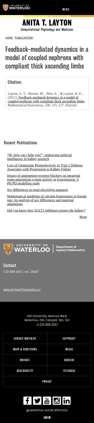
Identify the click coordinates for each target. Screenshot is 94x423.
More (83, 217)
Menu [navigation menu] (65, 9)
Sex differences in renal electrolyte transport (37, 190)
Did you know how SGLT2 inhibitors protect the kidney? (46, 210)
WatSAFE (25, 360)
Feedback (69, 371)
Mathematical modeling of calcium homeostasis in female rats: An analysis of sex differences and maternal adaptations (47, 200)
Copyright (69, 338)
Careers (69, 360)
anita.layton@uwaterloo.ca (21, 289)
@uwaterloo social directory (47, 410)
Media (69, 349)
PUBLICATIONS (24, 37)
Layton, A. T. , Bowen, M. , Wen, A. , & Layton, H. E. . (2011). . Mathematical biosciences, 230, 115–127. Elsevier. (46, 99)
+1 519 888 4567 (47, 324)
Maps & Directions (25, 349)
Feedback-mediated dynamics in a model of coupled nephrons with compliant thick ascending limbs (46, 99)
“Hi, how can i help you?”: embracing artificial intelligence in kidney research (39, 157)
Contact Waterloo (25, 338)
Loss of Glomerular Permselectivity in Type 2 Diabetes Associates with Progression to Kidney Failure (45, 167)
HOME (9, 37)
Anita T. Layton (47, 22)
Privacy (47, 381)
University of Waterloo (21, 8)
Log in (47, 417)
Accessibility (25, 371)
